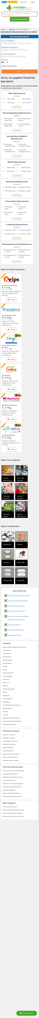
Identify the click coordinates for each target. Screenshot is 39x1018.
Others (5, 692)
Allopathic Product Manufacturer (13, 777)
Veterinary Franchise (9, 744)
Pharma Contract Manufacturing (13, 813)
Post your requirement (19, 19)
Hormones (6, 679)
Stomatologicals (8, 708)
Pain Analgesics (7, 699)
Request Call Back (26, 1013)
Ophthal (5, 686)
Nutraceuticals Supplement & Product (14, 647)
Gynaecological (7, 676)
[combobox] (19, 14)
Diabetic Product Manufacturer (12, 787)
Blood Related (7, 663)
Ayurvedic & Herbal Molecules (12, 721)
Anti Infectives (7, 653)
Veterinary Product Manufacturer (13, 783)
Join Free (23, 2)
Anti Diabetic (6, 650)
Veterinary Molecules (9, 724)
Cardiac (5, 666)
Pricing (5, 2)
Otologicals (6, 695)
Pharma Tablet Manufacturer (12, 793)
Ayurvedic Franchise (9, 735)
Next (19, 71)
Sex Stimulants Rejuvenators (12, 705)
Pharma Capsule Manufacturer (12, 796)
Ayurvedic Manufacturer (10, 774)
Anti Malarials (7, 657)
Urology (5, 711)
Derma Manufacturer (9, 780)
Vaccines (5, 715)
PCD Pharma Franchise (10, 807)
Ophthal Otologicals (9, 689)
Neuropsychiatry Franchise (11, 754)
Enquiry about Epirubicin (20, 66)
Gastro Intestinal (8, 673)
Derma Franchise (8, 747)
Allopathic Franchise (9, 738)
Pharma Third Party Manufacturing (13, 771)
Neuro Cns (6, 682)
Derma (5, 670)
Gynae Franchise (8, 751)
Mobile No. (5, 60)
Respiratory (6, 702)
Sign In (33, 2)
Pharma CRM (13, 2)
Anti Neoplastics (8, 660)
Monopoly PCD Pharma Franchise (13, 816)
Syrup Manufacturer (9, 790)
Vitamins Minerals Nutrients (11, 718)
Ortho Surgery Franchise (10, 757)
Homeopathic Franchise (10, 741)
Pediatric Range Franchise (11, 760)
